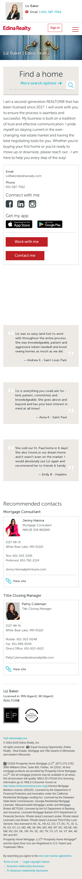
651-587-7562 (51, 12)
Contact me (25, 255)
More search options (41, 83)
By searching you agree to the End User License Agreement (41, 89)
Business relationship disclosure (25, 866)
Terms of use (10, 861)
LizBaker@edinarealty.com (24, 176)
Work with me (27, 242)
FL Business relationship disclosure (27, 870)
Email (31, 12)
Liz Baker (32, 6)
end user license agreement (55, 855)
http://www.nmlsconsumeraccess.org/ (25, 786)
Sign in (55, 27)
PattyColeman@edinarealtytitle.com (30, 657)
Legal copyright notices (36, 861)
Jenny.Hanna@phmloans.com (26, 569)
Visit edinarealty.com (15, 738)
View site (16, 581)
